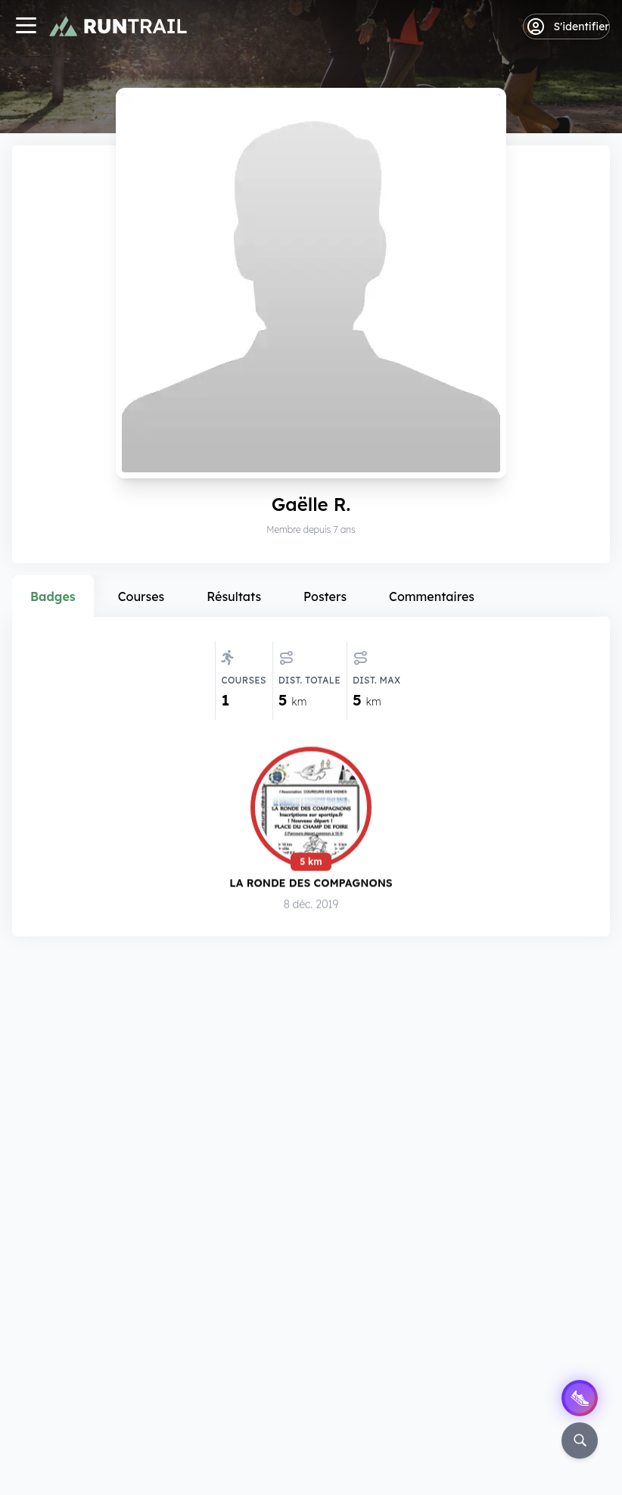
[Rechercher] (579, 1440)
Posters (325, 596)
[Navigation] (25, 26)
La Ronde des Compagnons (310, 883)
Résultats (234, 596)
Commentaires (431, 596)
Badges (53, 596)
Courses (141, 596)
